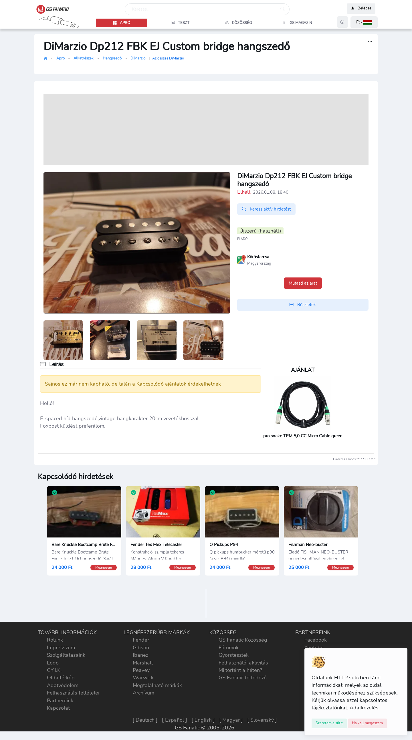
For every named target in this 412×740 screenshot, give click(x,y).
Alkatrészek (84, 58)
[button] (364, 22)
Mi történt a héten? (240, 671)
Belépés (361, 8)
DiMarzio (137, 58)
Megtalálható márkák (157, 686)
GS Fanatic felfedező (243, 679)
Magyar (231, 721)
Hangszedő (112, 58)
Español (174, 721)
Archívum (143, 694)
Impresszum (61, 649)
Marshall (143, 664)
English (203, 721)
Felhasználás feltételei (73, 694)
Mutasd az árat (303, 283)
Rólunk (55, 641)
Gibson (141, 649)
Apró (60, 58)
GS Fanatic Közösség (243, 641)
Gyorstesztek (234, 656)
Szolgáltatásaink (66, 656)
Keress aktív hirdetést (266, 209)
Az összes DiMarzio (168, 58)
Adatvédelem (62, 686)
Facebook (315, 641)
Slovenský (262, 721)
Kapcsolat (58, 709)
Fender (141, 641)
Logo (53, 664)
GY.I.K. (54, 671)
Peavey (141, 671)
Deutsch (145, 721)
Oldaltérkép (61, 679)
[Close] (329, 723)
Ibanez (140, 656)
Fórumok (229, 649)
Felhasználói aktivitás (243, 664)
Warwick (143, 679)
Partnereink (60, 702)
